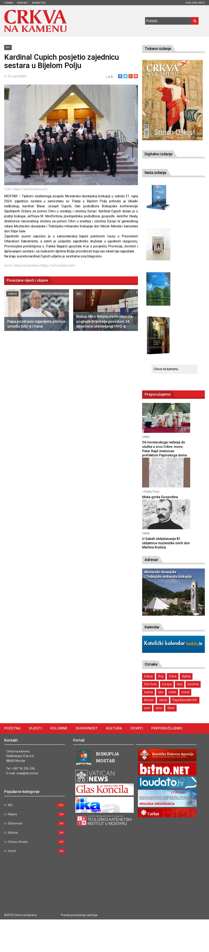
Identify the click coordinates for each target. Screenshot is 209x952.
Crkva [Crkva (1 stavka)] (172, 676)
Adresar (151, 559)
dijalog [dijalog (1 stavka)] (186, 676)
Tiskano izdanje (158, 48)
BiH (8, 47)
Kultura (114, 728)
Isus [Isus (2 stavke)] (179, 684)
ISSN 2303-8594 (195, 3)
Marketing (39, 3)
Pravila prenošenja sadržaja (79, 915)
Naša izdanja (155, 172)
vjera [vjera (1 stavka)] (158, 708)
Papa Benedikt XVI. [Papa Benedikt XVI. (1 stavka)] (184, 700)
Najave (12, 814)
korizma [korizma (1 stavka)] (193, 684)
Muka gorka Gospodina (160, 497)
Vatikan (12, 293)
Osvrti (136, 728)
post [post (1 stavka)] (147, 708)
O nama (8, 3)
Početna (12, 728)
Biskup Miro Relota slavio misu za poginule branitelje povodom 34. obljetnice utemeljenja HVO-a (104, 321)
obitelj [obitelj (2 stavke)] (163, 700)
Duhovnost (87, 728)
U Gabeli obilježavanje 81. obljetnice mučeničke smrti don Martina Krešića (166, 543)
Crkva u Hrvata (17, 841)
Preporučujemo (166, 728)
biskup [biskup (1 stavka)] (148, 676)
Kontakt (22, 3)
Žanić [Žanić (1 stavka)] (171, 708)
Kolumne (59, 728)
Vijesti (35, 728)
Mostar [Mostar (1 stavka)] (149, 700)
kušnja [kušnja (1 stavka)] (148, 692)
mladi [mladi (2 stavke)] (172, 692)
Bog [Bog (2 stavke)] (160, 676)
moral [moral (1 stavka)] (185, 692)
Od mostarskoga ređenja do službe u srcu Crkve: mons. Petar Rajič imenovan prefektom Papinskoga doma (164, 448)
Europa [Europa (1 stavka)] (167, 684)
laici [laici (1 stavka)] (160, 692)
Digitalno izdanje (158, 154)
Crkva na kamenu (166, 369)
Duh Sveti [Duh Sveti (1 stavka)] (150, 684)
